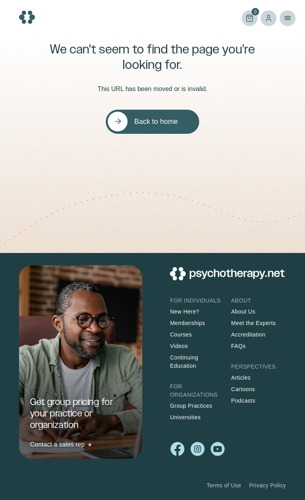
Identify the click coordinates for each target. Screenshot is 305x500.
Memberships (187, 323)
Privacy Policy (267, 485)
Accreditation (248, 334)
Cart (249, 17)
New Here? (184, 311)
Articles (241, 378)
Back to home (156, 121)
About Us (243, 311)
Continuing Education (184, 361)
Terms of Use (223, 485)
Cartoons (243, 389)
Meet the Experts (253, 323)
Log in (268, 18)
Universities (185, 417)
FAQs (238, 346)
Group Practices (191, 406)
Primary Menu (287, 18)
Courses (181, 334)
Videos (179, 346)
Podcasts (243, 400)
